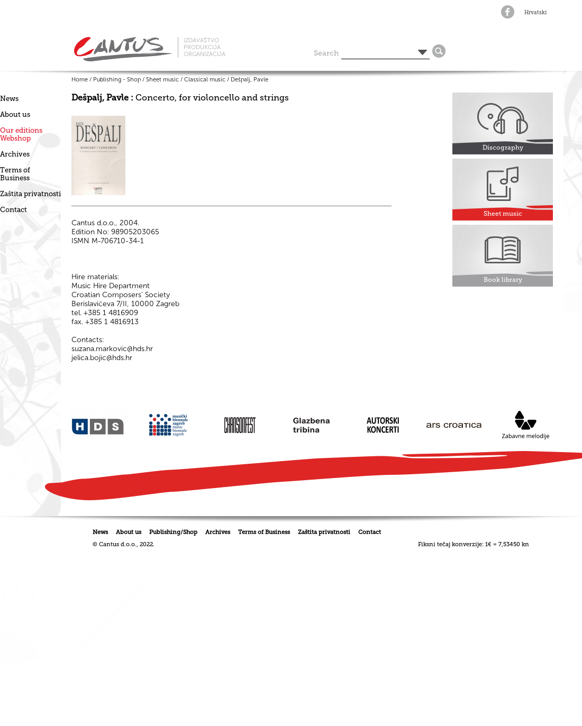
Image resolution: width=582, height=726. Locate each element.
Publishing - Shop (117, 79)
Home (79, 79)
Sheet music (162, 79)
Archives (15, 154)
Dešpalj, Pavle (249, 79)
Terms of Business (15, 174)
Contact (13, 210)
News (9, 99)
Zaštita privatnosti (30, 194)
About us (15, 114)
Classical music (204, 79)
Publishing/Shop (173, 532)
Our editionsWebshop (21, 134)
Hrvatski (535, 13)
